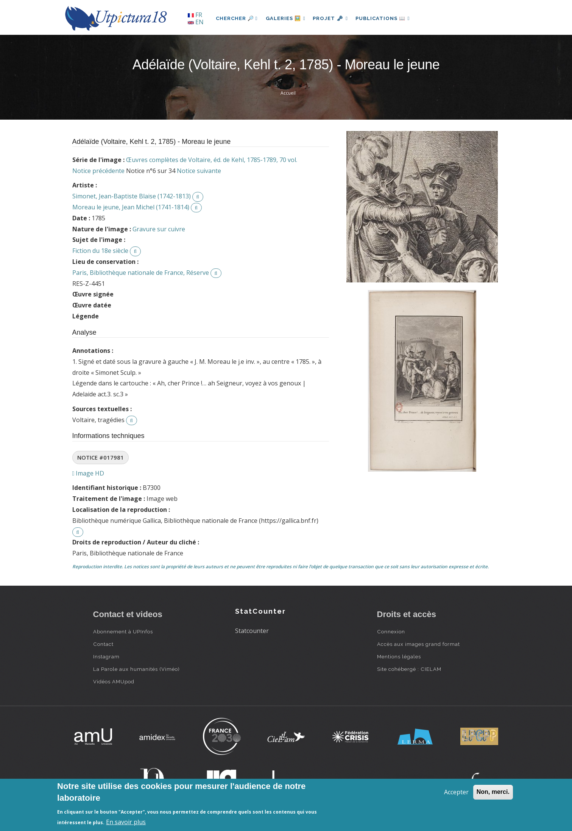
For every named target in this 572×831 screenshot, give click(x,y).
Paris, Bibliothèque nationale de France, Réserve (140, 272)
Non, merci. (493, 792)
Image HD (88, 473)
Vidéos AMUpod (113, 681)
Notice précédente (98, 171)
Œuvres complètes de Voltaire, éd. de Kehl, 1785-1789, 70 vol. (211, 160)
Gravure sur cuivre (158, 229)
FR (195, 15)
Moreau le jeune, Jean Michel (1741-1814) (130, 207)
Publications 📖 (387, 18)
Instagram (106, 656)
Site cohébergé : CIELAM (409, 669)
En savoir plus (126, 822)
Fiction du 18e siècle (100, 250)
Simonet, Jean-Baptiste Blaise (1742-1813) (131, 196)
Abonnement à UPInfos (123, 631)
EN (196, 22)
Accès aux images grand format (418, 644)
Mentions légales (399, 656)
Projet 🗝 (333, 18)
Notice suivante (199, 171)
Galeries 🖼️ (286, 18)
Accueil (288, 93)
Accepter (456, 792)
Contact (103, 644)
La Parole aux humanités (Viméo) (136, 669)
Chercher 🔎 (237, 18)
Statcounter (252, 631)
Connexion (391, 631)
